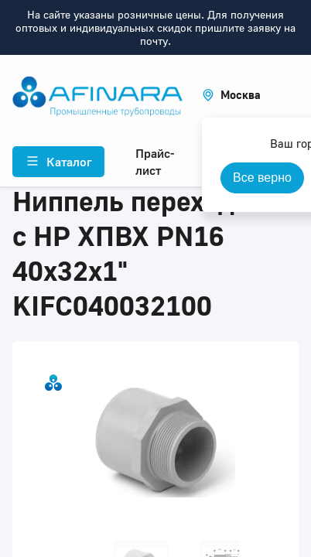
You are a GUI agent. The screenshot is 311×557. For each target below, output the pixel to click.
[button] (231, 94)
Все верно (262, 177)
